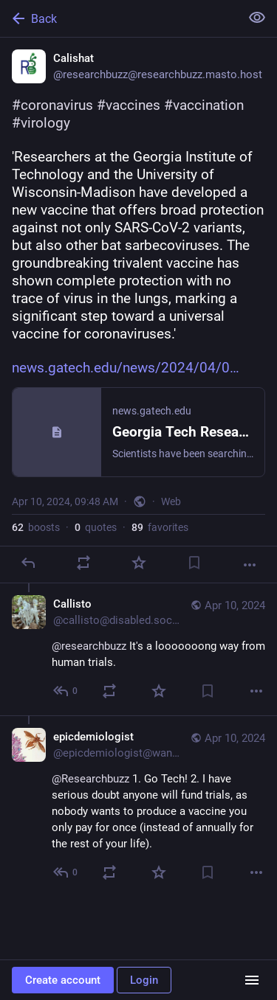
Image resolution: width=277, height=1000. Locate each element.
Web (171, 501)
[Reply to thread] (66, 691)
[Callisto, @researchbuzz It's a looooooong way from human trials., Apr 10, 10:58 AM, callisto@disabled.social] (138, 649)
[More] (250, 565)
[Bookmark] (194, 563)
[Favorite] (139, 563)
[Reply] (28, 563)
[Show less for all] (257, 17)
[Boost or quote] (83, 563)
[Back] (118, 18)
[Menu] (252, 980)
